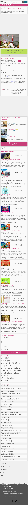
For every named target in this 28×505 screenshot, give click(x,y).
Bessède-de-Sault (7, 457)
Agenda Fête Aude (6, 148)
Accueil (2, 463)
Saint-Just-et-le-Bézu (8, 415)
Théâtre (5, 380)
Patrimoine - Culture (11, 368)
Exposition (6, 365)
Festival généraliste (10, 373)
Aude (5, 344)
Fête (19, 61)
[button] (14, 51)
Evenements (4, 466)
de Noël (12, 74)
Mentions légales (8, 488)
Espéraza (4, 423)
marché (8, 74)
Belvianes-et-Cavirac (8, 388)
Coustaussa (5, 459)
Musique (6, 360)
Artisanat (6, 375)
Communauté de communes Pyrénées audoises (15, 342)
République (9, 77)
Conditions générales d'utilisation (13, 494)
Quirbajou (4, 402)
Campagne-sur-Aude (8, 394)
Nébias (3, 407)
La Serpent (4, 454)
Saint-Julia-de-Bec (7, 399)
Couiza (3, 441)
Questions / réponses (9, 491)
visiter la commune (14, 352)
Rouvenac (4, 425)
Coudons (4, 396)
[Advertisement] (14, 24)
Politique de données (9, 496)
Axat (2, 436)
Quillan (5, 340)
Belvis (3, 438)
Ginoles (3, 386)
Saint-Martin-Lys (6, 412)
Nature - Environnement (12, 370)
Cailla (3, 417)
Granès (3, 404)
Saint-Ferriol (5, 391)
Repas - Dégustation (11, 363)
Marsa (3, 409)
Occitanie (6, 346)
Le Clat (3, 451)
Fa (2, 420)
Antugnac (4, 449)
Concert (5, 358)
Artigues (4, 428)
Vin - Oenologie (8, 378)
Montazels (4, 444)
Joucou (3, 446)
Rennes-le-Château (7, 433)
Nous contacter (7, 486)
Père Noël (13, 81)
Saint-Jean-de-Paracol (8, 430)
